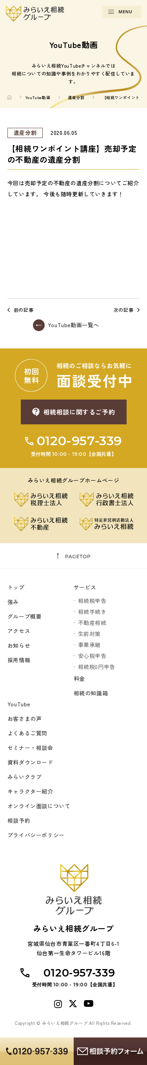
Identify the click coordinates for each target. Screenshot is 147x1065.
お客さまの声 (24, 718)
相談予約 (18, 820)
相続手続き (92, 611)
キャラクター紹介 (30, 791)
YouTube (18, 704)
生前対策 (89, 633)
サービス (85, 587)
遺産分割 (76, 97)
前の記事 (23, 310)
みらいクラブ (24, 777)
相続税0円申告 (96, 666)
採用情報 (18, 660)
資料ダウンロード (30, 762)
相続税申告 (92, 600)
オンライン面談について (39, 806)
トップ (16, 587)
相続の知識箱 (91, 693)
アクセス (18, 631)
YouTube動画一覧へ (73, 325)
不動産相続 (92, 622)
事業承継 (89, 644)
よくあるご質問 (27, 733)
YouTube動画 (37, 97)
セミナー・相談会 (30, 748)
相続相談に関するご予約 (79, 411)
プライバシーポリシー (36, 835)
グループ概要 (24, 616)
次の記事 (123, 310)
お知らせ (18, 645)
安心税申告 (92, 655)
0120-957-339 (73, 445)
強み (13, 602)
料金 (79, 678)
